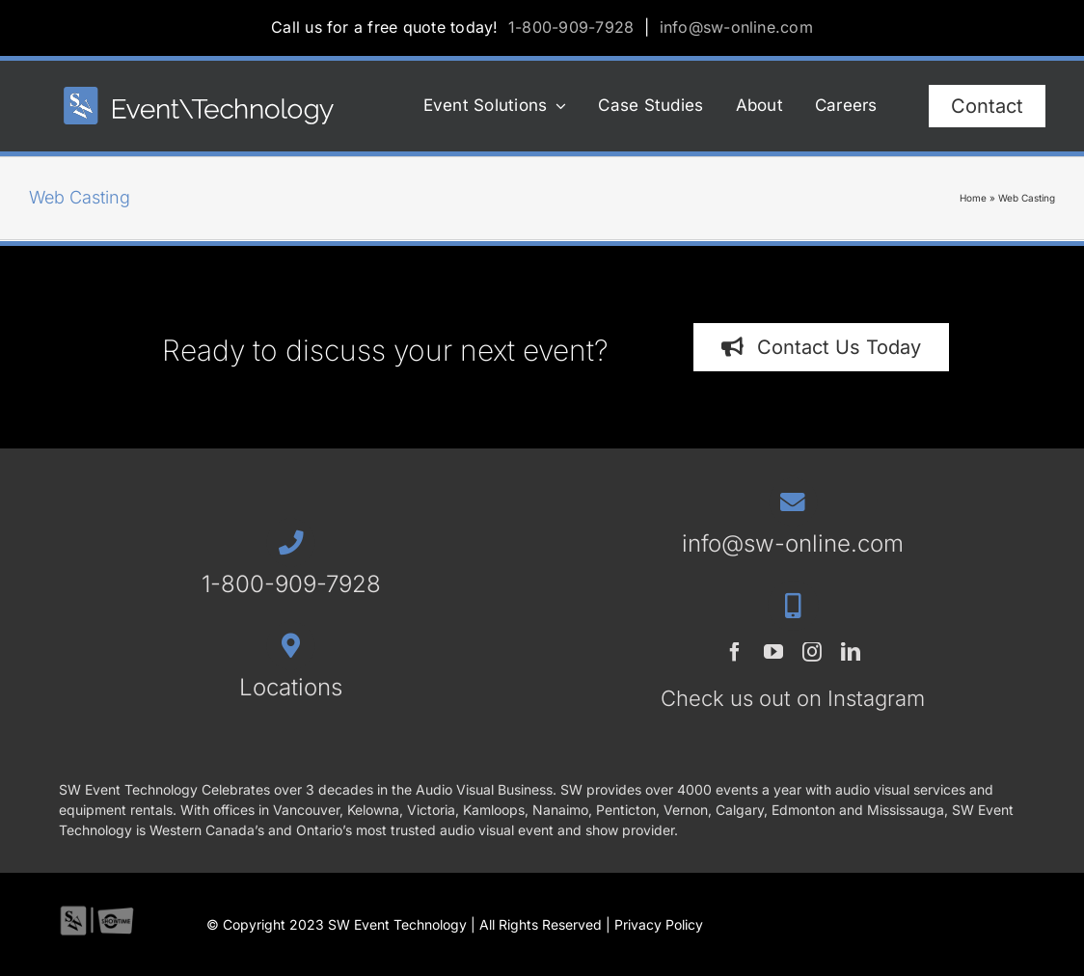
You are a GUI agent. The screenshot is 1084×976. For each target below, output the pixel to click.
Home (973, 197)
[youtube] (773, 652)
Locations (290, 687)
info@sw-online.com (736, 27)
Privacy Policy (658, 924)
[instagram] (812, 652)
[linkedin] (850, 652)
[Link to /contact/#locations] (290, 645)
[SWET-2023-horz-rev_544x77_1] (199, 95)
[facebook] (735, 652)
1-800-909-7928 (571, 27)
